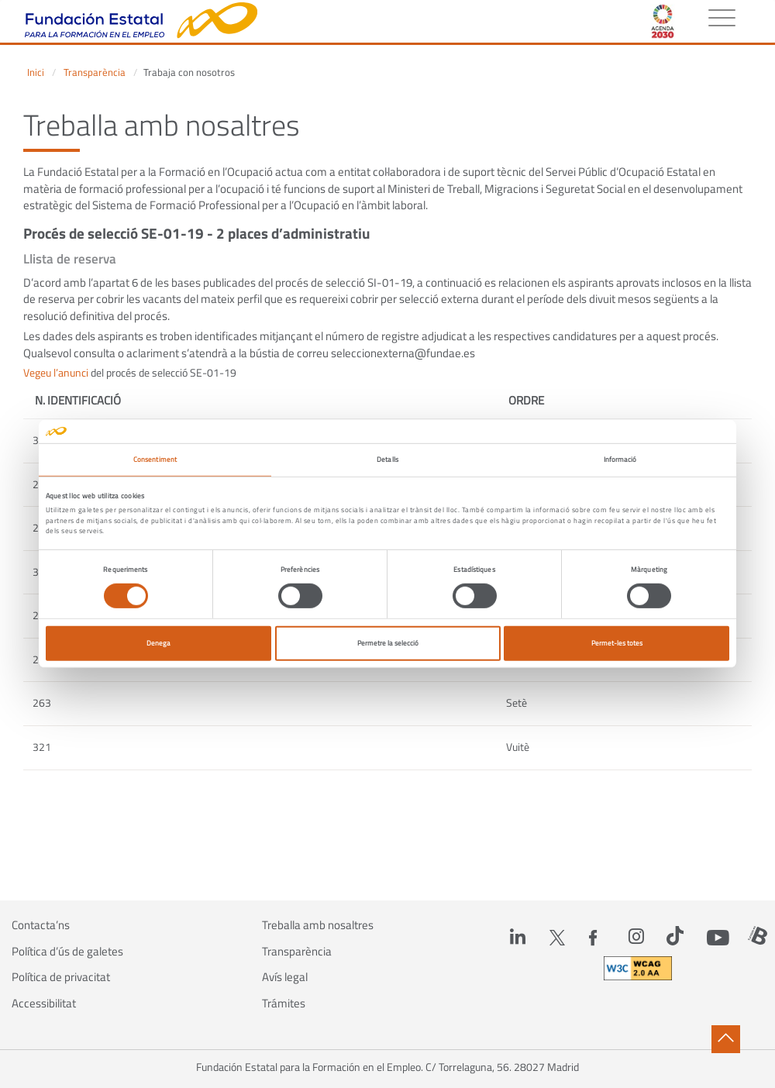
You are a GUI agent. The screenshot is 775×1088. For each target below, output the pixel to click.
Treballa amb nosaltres (318, 925)
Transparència (95, 72)
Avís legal (285, 977)
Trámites (283, 1003)
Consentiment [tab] (155, 459)
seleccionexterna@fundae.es (403, 353)
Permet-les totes (616, 643)
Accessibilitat (44, 1003)
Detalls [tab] (387, 459)
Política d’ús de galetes (67, 951)
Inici (35, 72)
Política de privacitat (61, 977)
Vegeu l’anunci (55, 372)
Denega (158, 643)
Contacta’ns (41, 925)
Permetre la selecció (387, 643)
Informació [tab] (620, 459)
